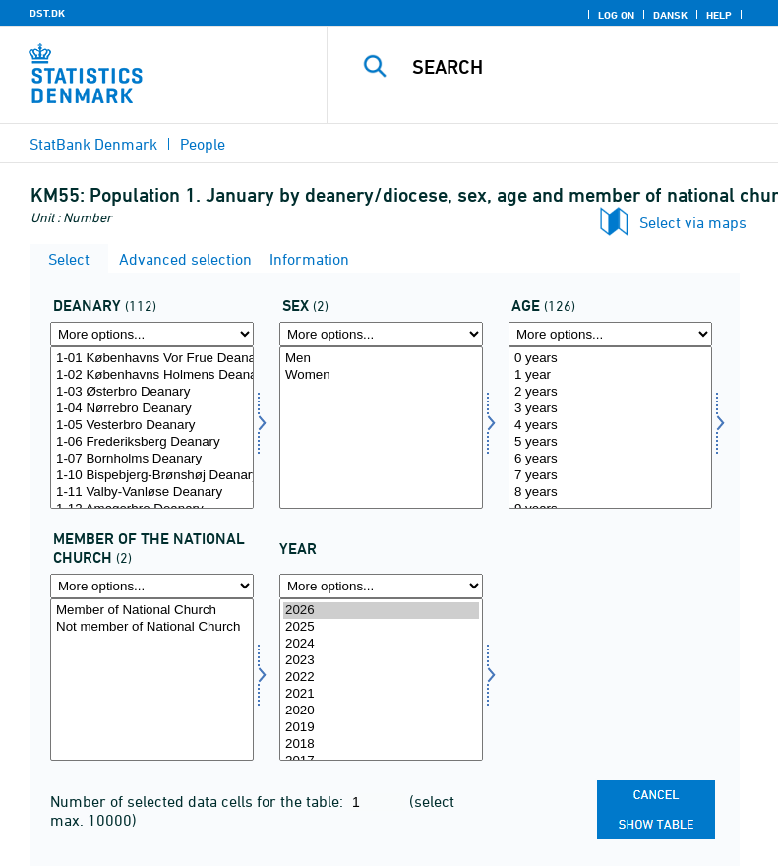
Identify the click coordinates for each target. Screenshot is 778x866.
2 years (610, 392)
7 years (610, 475)
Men (381, 358)
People (202, 144)
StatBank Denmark (93, 144)
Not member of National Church (152, 627)
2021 (381, 694)
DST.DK (47, 13)
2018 (381, 744)
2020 (381, 711)
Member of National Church (152, 610)
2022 (381, 677)
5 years (610, 442)
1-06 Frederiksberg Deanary (152, 442)
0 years (610, 358)
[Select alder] (610, 427)
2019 (381, 727)
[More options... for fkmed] (152, 586)
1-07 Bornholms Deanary (152, 459)
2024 (381, 644)
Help (719, 15)
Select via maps (693, 222)
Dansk (670, 15)
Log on (616, 15)
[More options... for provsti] (152, 334)
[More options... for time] (381, 586)
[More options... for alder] (610, 334)
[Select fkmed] (152, 679)
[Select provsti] (152, 427)
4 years (610, 425)
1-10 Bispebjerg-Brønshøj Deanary (152, 475)
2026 (381, 610)
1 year (610, 375)
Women (381, 375)
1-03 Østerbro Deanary (152, 392)
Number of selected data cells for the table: (198, 801)
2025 (381, 627)
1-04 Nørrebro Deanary (152, 409)
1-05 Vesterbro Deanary (152, 425)
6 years (610, 459)
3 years (610, 409)
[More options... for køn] (381, 334)
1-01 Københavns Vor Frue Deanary (152, 358)
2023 (381, 660)
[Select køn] (381, 427)
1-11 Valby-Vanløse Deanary (152, 492)
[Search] (582, 67)
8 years (610, 492)
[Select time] (381, 679)
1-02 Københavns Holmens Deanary (152, 375)
